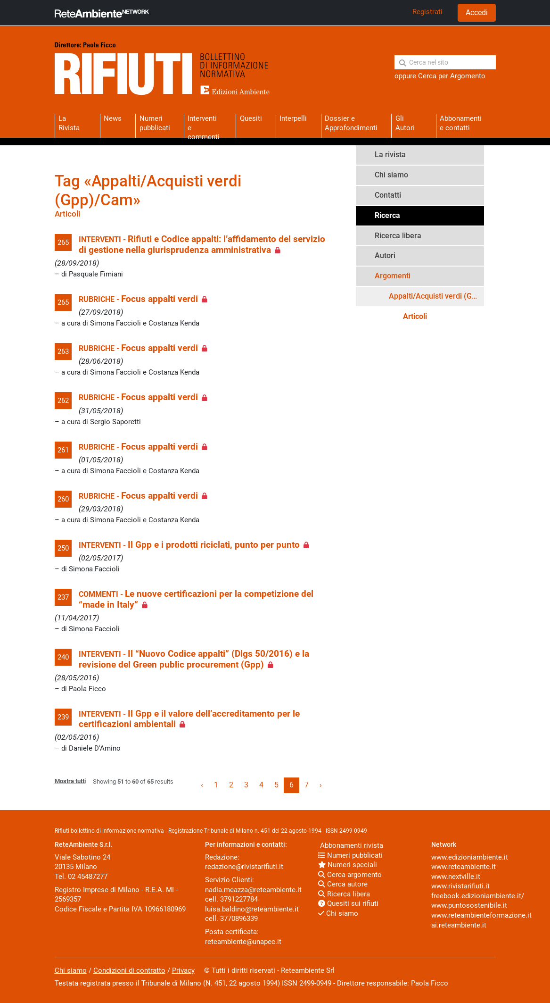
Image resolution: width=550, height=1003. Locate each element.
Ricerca (387, 215)
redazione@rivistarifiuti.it (244, 866)
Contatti (388, 195)
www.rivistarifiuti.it (460, 886)
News (113, 118)
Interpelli (293, 118)
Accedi (477, 12)
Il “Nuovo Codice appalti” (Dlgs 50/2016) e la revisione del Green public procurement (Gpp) (194, 659)
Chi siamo (391, 174)
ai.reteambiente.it (458, 925)
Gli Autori (405, 123)
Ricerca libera (398, 235)
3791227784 (239, 899)
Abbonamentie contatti (461, 123)
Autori (385, 255)
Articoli (415, 316)
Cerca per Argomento (451, 76)
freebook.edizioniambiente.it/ (477, 896)
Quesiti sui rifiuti (348, 903)
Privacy (183, 970)
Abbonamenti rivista (350, 845)
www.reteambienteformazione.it (481, 915)
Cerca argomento (350, 874)
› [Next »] (321, 784)
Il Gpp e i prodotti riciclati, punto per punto (214, 545)
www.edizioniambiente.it (469, 857)
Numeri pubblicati (155, 123)
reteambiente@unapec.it (243, 941)
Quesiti (251, 118)
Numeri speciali (347, 865)
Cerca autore (343, 884)
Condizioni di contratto (129, 970)
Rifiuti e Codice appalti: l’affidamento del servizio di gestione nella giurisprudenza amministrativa (202, 244)
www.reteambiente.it (463, 866)
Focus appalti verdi (159, 299)
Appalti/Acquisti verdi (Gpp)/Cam (436, 296)
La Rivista (69, 123)
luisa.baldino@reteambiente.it (252, 909)
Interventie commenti (204, 126)
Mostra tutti (70, 781)
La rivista (390, 154)
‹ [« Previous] (202, 784)
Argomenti (392, 275)
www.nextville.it (455, 876)
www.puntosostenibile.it (469, 905)
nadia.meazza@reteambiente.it (253, 890)
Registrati (427, 12)
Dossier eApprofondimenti (351, 123)
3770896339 (239, 918)
